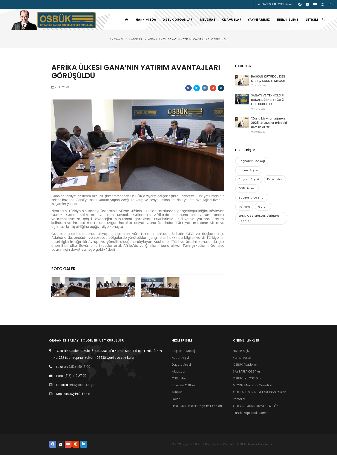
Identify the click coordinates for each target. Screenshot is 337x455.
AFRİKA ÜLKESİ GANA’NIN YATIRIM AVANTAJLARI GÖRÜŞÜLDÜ (187, 39)
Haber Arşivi (248, 170)
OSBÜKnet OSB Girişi (247, 378)
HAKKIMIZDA (145, 19)
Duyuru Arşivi (249, 179)
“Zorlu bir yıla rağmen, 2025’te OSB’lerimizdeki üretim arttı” (269, 122)
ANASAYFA (117, 39)
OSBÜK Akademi (245, 364)
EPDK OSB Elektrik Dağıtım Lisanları (259, 218)
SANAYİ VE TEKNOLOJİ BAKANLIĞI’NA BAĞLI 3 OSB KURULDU (267, 99)
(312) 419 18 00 (79, 367)
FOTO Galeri (242, 358)
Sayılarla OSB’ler (252, 198)
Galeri (263, 207)
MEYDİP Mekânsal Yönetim (252, 385)
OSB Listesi (247, 188)
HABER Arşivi (241, 351)
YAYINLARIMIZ (259, 19)
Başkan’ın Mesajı (252, 161)
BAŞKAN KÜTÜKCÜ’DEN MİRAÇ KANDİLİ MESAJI (268, 78)
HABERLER (135, 39)
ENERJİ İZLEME (287, 19)
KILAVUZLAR (231, 19)
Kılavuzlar (275, 179)
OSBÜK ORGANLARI (177, 19)
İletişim (244, 207)
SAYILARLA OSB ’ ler (246, 371)
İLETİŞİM (311, 19)
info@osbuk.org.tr (82, 385)
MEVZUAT (207, 19)
